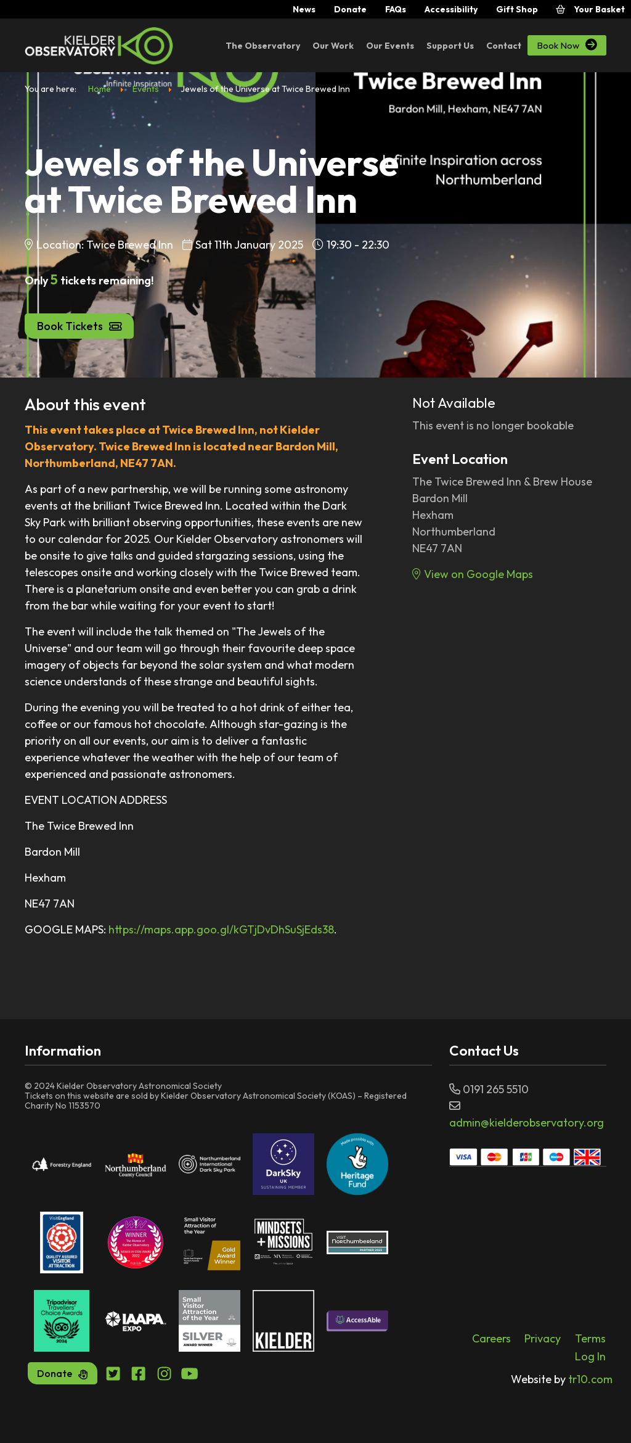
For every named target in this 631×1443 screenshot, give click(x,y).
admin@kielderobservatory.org (526, 1122)
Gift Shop (517, 9)
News (304, 9)
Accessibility (451, 9)
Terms (590, 1338)
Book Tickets (79, 326)
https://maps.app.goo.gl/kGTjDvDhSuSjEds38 (221, 929)
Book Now (567, 45)
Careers (491, 1338)
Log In (590, 1356)
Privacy (542, 1338)
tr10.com (562, 1379)
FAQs (395, 9)
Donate (350, 9)
